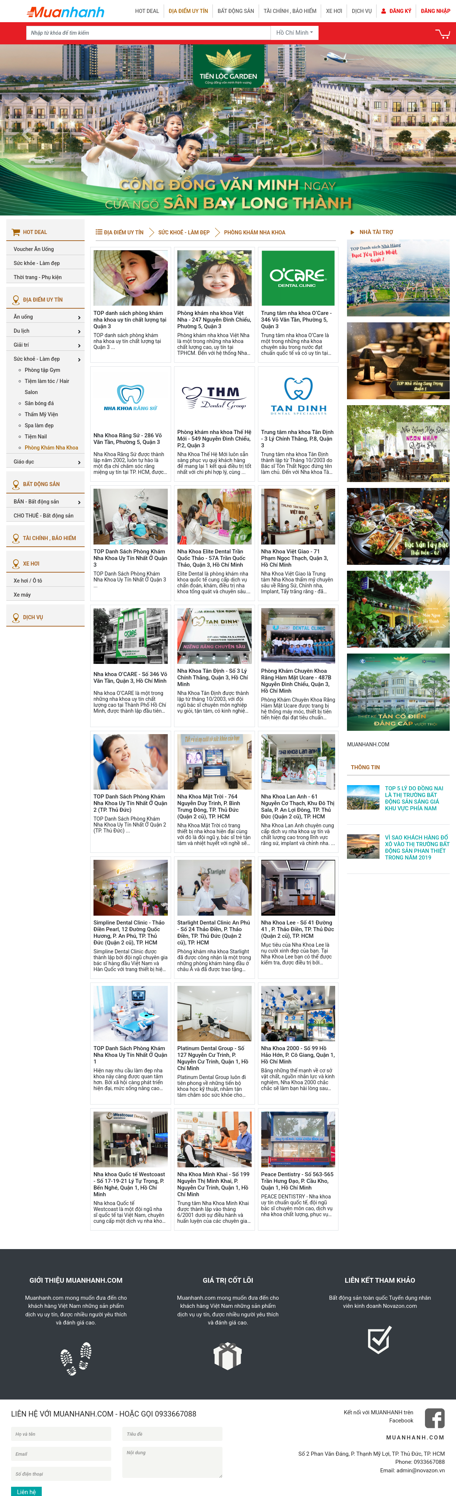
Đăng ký (396, 11)
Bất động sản (236, 11)
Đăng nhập (435, 11)
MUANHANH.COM (368, 744)
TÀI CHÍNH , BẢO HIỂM (43, 538)
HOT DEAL (147, 11)
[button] (26, 130)
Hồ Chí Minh (292, 32)
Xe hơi (334, 11)
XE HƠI (25, 564)
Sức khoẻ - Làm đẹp (184, 232)
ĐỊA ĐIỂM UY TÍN (36, 300)
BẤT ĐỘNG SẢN (35, 484)
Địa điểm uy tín (188, 11)
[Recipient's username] (148, 33)
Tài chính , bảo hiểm (290, 11)
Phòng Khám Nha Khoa (254, 232)
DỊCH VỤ (26, 617)
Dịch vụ (362, 11)
